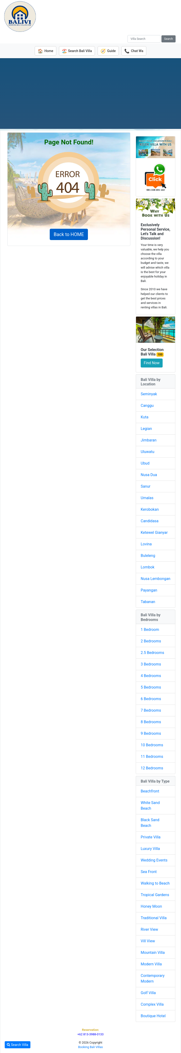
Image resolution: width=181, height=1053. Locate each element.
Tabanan (148, 601)
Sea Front (149, 871)
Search (168, 39)
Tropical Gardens (155, 894)
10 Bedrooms (152, 744)
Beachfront (150, 791)
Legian (146, 428)
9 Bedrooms (151, 733)
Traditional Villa (154, 917)
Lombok (147, 567)
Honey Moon (151, 906)
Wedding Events (154, 860)
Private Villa (150, 837)
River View (149, 929)
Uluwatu (147, 451)
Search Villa (17, 1045)
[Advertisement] (90, 93)
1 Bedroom (150, 629)
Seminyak (149, 394)
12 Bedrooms (152, 767)
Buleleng (148, 555)
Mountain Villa (153, 952)
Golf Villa (148, 992)
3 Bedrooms (151, 663)
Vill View (148, 941)
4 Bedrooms (151, 675)
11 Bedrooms (152, 756)
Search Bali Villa (76, 51)
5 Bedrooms (151, 687)
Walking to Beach (155, 883)
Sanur (145, 486)
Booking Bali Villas (90, 1047)
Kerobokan (150, 509)
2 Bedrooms (151, 640)
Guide (108, 51)
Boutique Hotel (153, 1015)
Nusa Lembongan (155, 578)
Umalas (147, 497)
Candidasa (150, 520)
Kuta (144, 417)
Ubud (145, 463)
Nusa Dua (149, 474)
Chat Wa (135, 51)
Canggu (147, 405)
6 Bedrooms (151, 698)
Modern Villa (151, 964)
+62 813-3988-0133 (90, 1034)
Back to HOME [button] (69, 234)
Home (44, 51)
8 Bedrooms (151, 721)
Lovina (146, 544)
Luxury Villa (150, 848)
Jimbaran (148, 440)
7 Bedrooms (151, 710)
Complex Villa (152, 1004)
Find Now (152, 362)
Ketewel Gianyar (154, 532)
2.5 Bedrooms (152, 652)
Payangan (149, 590)
